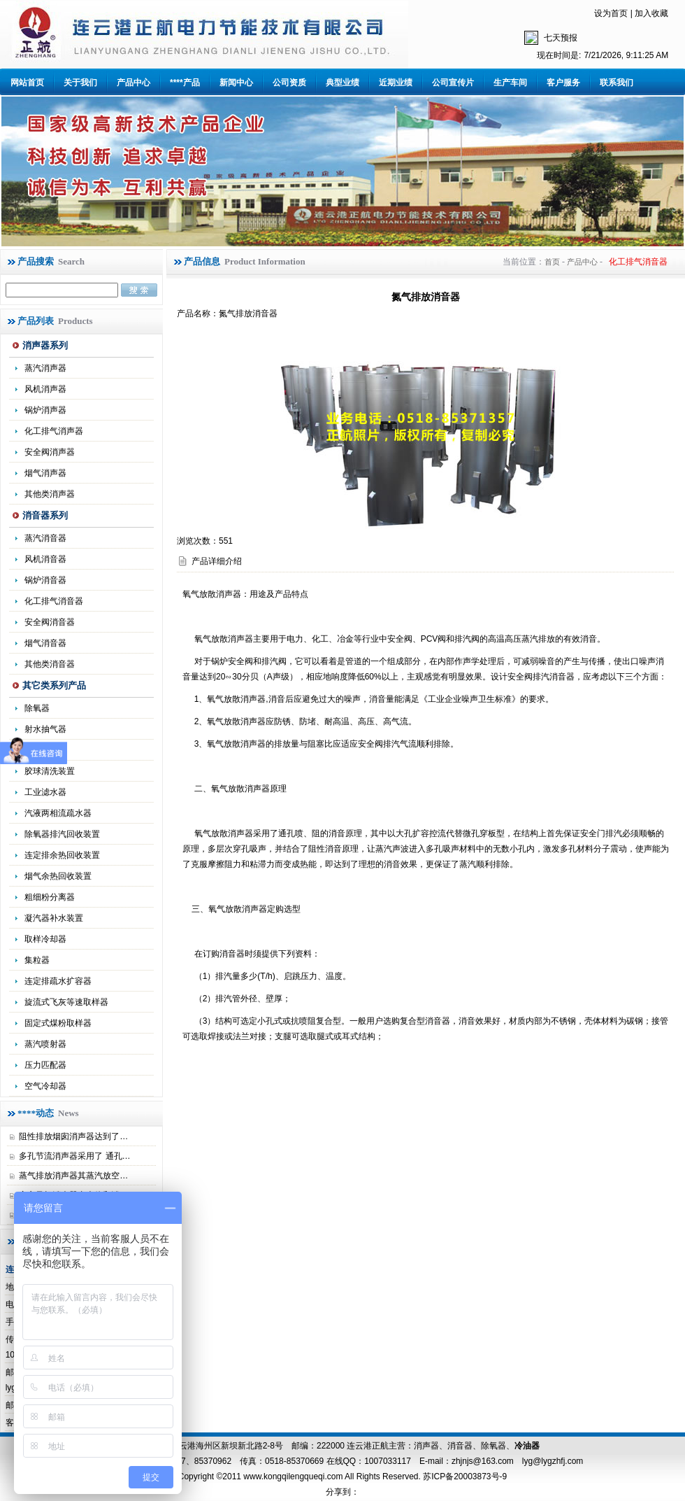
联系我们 (616, 82)
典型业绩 (342, 82)
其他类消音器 (49, 664)
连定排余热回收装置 (62, 855)
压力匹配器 (45, 1065)
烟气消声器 (45, 473)
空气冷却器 (45, 1086)
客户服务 (563, 82)
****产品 (185, 82)
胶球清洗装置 (49, 771)
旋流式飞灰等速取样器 (66, 1002)
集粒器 (37, 960)
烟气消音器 (45, 643)
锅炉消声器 (45, 410)
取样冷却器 (45, 939)
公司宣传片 (453, 82)
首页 (552, 262)
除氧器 (37, 708)
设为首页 (611, 13)
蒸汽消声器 (45, 368)
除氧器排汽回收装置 (62, 834)
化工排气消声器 (53, 431)
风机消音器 (45, 559)
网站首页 (27, 82)
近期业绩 (395, 82)
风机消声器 (45, 389)
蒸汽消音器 (45, 538)
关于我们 (80, 82)
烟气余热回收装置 (58, 876)
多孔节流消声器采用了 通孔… (74, 1156)
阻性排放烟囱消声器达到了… (73, 1136)
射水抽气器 (45, 729)
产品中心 (133, 82)
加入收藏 (651, 13)
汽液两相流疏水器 (58, 813)
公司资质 (289, 82)
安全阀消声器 (49, 452)
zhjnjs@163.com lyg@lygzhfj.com (517, 1461)
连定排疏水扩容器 (58, 981)
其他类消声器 (49, 494)
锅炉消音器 (45, 580)
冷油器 (527, 1446)
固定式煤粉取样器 (58, 1023)
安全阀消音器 (49, 622)
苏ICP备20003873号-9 (464, 1476)
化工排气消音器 (53, 601)
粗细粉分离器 (49, 897)
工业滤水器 (45, 792)
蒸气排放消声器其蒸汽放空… (73, 1176)
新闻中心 (236, 82)
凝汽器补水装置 (53, 918)
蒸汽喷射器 (45, 1044)
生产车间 (510, 82)
